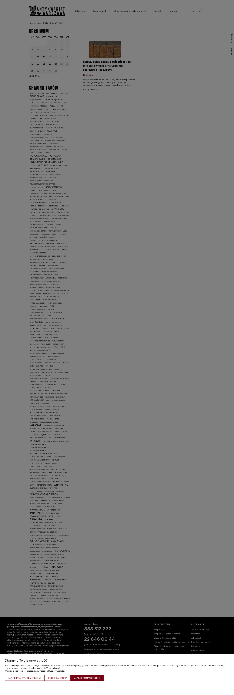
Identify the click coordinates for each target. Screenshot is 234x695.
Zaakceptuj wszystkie (87, 678)
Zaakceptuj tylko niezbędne (24, 678)
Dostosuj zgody (58, 678)
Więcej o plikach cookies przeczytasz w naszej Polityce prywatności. (35, 671)
